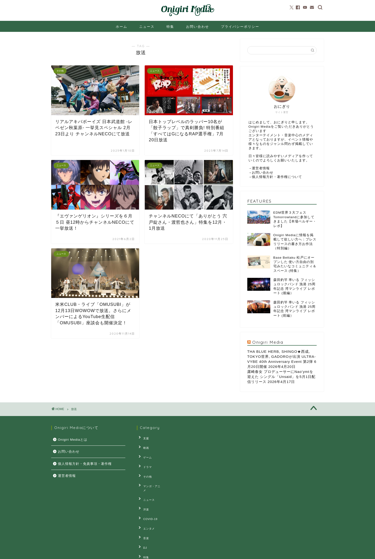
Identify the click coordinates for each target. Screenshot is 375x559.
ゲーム (144, 452)
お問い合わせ (197, 26)
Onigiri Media (267, 342)
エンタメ (146, 503)
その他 (144, 466)
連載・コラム (149, 533)
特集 (170, 26)
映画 (143, 444)
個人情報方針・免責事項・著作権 (85, 464)
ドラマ (144, 459)
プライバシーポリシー (240, 26)
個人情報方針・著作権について (277, 177)
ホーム (121, 26)
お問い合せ (98, 553)
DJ (142, 518)
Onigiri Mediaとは (72, 439)
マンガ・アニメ (150, 474)
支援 (143, 437)
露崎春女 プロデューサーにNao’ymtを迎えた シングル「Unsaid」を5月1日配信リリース (281, 377)
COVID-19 (147, 496)
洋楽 (143, 488)
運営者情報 (261, 168)
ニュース (146, 26)
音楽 (143, 511)
